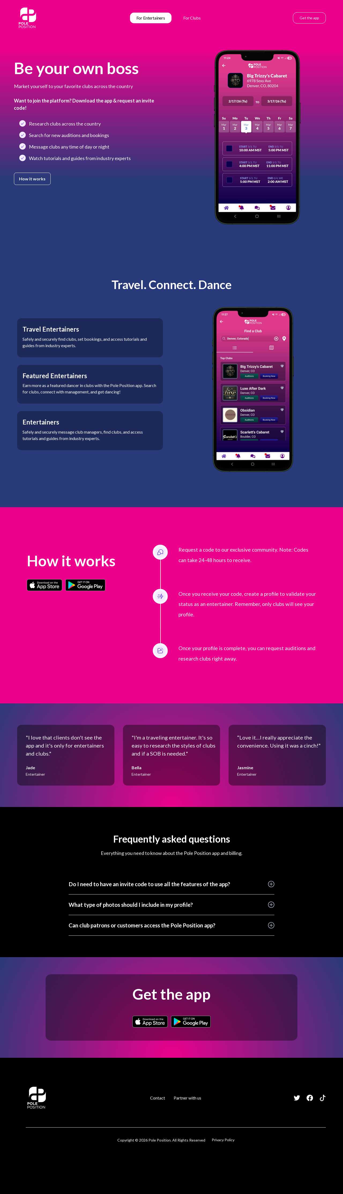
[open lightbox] (257, 137)
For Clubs (192, 17)
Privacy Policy (223, 1140)
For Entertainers (150, 17)
